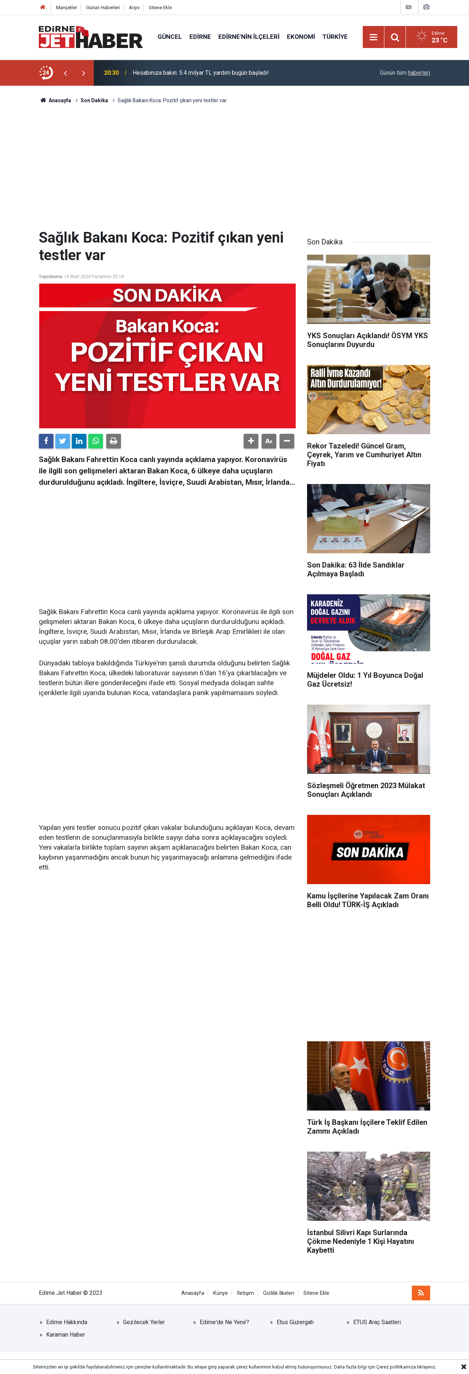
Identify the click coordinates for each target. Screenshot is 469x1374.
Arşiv (134, 7)
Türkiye (335, 36)
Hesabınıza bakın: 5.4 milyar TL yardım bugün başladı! (201, 72)
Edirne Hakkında (66, 1322)
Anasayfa (192, 1293)
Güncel (170, 36)
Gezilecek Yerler (144, 1322)
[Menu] (373, 37)
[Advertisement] (234, 166)
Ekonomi (301, 36)
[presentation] (65, 73)
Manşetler (66, 7)
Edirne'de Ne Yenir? (224, 1322)
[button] (251, 441)
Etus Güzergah (295, 1322)
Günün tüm (405, 72)
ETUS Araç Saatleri (377, 1322)
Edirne (200, 36)
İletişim (245, 1293)
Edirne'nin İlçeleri (249, 36)
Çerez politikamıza (396, 1367)
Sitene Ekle (160, 7)
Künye (220, 1293)
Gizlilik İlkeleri (278, 1293)
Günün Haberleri (103, 7)
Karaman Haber (65, 1334)
